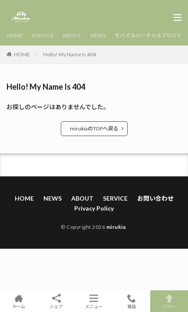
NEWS (98, 35)
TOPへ (169, 301)
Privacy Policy (94, 208)
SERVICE (42, 35)
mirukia (116, 227)
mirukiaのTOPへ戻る (94, 128)
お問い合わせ (155, 198)
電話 (132, 301)
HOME (15, 35)
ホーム (19, 301)
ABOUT (72, 35)
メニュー (94, 301)
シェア (57, 301)
